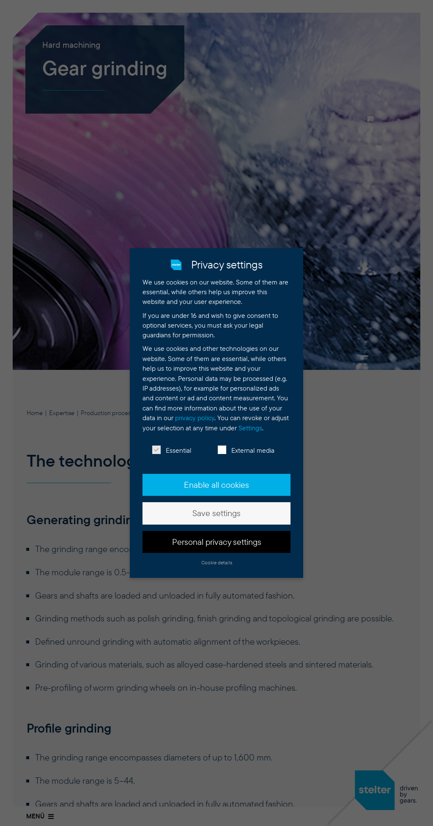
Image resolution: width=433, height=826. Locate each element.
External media (246, 446)
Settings (250, 423)
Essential (172, 446)
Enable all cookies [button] (216, 481)
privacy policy (194, 413)
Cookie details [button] (216, 558)
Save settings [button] (216, 509)
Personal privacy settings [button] (216, 537)
